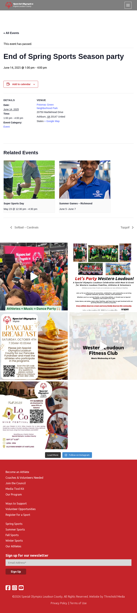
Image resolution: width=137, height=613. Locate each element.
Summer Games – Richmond (75, 203)
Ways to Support (16, 503)
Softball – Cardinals (26, 227)
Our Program (14, 494)
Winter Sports (14, 540)
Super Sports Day (14, 203)
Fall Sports (12, 535)
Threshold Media (114, 596)
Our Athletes (13, 546)
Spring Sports (14, 523)
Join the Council (16, 483)
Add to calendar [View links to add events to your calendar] (21, 84)
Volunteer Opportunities (21, 509)
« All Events (11, 33)
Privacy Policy (59, 603)
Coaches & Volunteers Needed (24, 477)
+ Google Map (52, 121)
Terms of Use (78, 603)
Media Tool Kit (15, 488)
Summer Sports (15, 529)
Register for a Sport (18, 514)
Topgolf (125, 227)
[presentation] (29, 179)
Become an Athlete (17, 471)
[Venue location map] (88, 117)
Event (6, 126)
